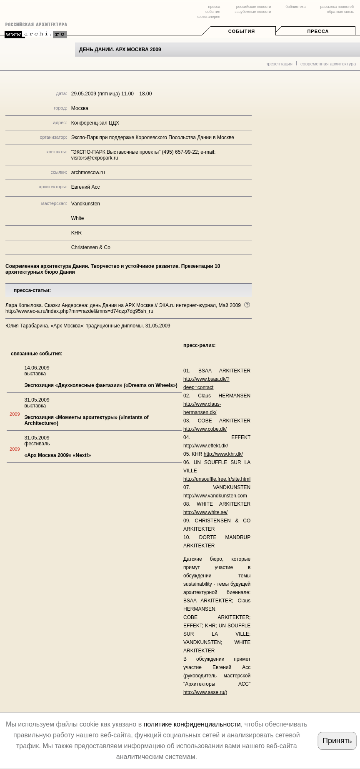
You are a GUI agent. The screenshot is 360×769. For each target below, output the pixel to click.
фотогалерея (209, 17)
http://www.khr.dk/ (223, 454)
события (212, 12)
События (241, 31)
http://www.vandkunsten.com (215, 496)
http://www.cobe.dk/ (205, 429)
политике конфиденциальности (192, 724)
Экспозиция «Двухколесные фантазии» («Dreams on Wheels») (101, 385)
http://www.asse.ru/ (204, 692)
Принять (337, 741)
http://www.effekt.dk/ (205, 446)
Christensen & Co (90, 247)
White (77, 218)
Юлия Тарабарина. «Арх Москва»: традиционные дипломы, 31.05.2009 (87, 326)
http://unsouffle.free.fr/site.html (216, 479)
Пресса (318, 31)
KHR (76, 233)
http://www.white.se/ (205, 512)
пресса (214, 7)
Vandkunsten (85, 204)
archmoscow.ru (88, 172)
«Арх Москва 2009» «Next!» (58, 455)
